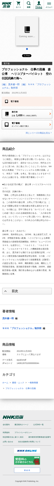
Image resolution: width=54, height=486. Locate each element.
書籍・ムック (18, 382)
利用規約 (6, 432)
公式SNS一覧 (38, 425)
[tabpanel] (27, 32)
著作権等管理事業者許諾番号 (39, 437)
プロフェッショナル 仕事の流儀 (20, 388)
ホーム (5, 382)
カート (18, 7)
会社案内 (6, 425)
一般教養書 (33, 382)
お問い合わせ (8, 442)
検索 (28, 7)
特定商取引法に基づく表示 (13, 437)
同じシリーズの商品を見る (39, 133)
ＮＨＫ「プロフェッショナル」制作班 (22, 328)
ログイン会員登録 (38, 7)
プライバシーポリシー (23, 432)
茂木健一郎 (8, 318)
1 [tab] (27, 49)
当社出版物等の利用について (29, 442)
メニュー (49, 7)
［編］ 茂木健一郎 (10, 84)
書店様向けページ (21, 425)
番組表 (27, 470)
